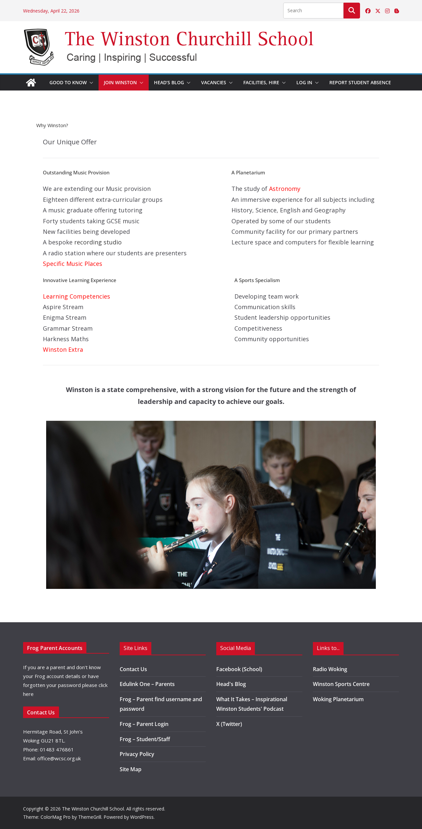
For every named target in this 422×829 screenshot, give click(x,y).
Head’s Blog (169, 82)
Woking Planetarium (338, 699)
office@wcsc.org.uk (59, 758)
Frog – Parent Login (144, 724)
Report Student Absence (360, 82)
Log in (304, 82)
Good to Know (68, 82)
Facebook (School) (239, 669)
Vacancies (213, 82)
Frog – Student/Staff (145, 739)
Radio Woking (330, 669)
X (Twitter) (229, 724)
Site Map (130, 769)
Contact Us (133, 669)
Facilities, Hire (261, 82)
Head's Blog (231, 684)
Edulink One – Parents (147, 684)
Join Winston (120, 82)
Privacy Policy (137, 754)
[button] (90, 82)
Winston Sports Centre (341, 684)
